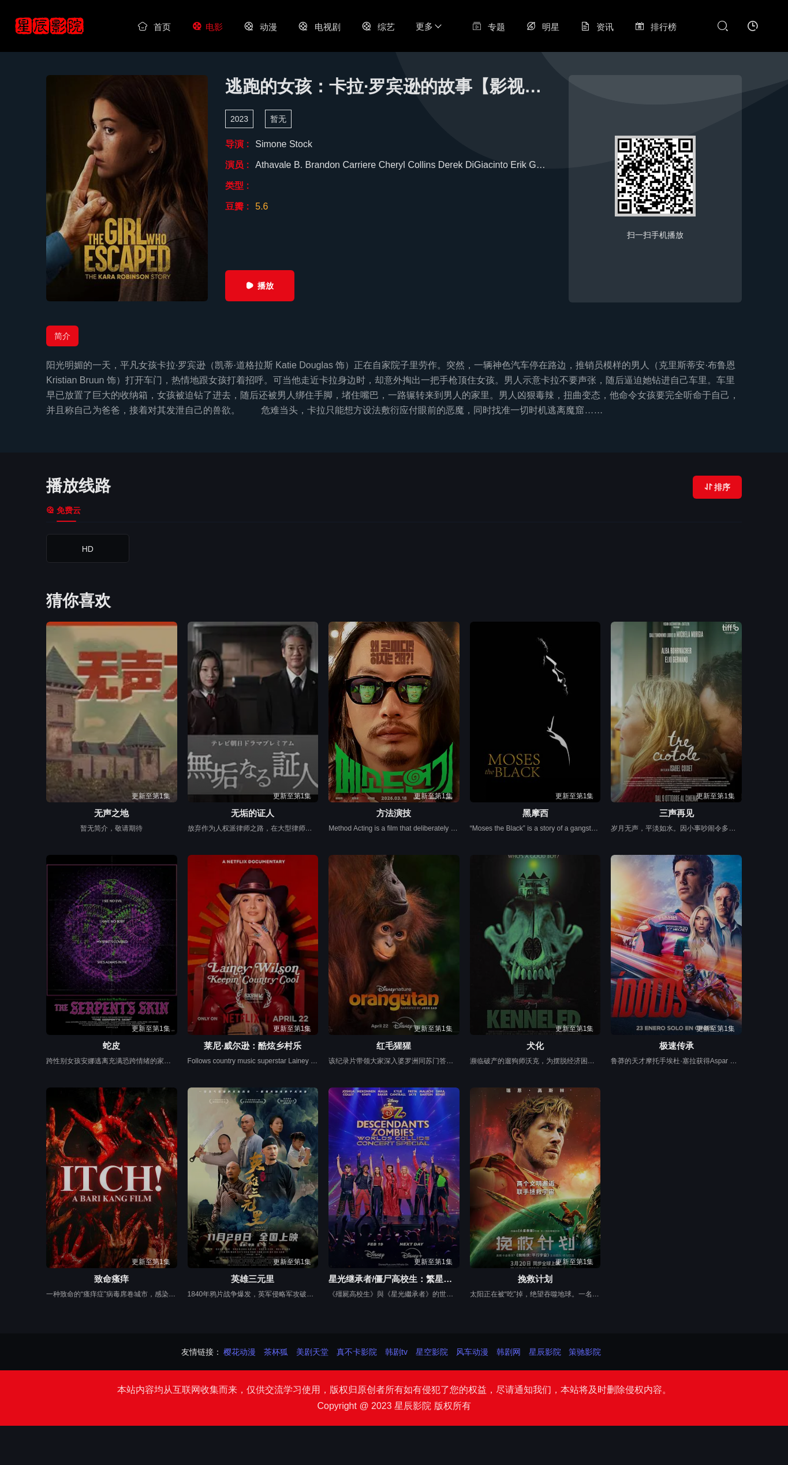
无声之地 (111, 813)
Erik (519, 165)
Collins (423, 165)
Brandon (324, 165)
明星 (542, 27)
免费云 (63, 510)
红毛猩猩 (393, 1046)
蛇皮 (111, 1046)
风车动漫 (472, 1351)
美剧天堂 (312, 1351)
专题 (488, 27)
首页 (154, 27)
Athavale (274, 165)
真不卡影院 (357, 1351)
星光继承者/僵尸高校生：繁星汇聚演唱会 (394, 1279)
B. (299, 165)
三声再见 (676, 813)
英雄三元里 (252, 1279)
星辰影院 (545, 1351)
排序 (717, 487)
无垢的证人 (252, 813)
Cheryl (393, 165)
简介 (62, 336)
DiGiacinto (487, 165)
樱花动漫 (239, 1351)
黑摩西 (535, 813)
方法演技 (393, 813)
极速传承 (676, 1046)
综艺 (378, 27)
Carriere (360, 165)
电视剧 (319, 27)
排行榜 (655, 27)
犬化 (535, 1046)
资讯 (597, 27)
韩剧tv (396, 1351)
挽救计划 (535, 1279)
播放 (260, 285)
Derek (451, 165)
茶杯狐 (276, 1351)
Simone (272, 144)
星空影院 (432, 1351)
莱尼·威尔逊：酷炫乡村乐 (252, 1046)
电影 (207, 27)
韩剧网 (508, 1351)
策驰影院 (585, 1351)
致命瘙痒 (111, 1279)
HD (88, 549)
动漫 (260, 27)
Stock (300, 144)
